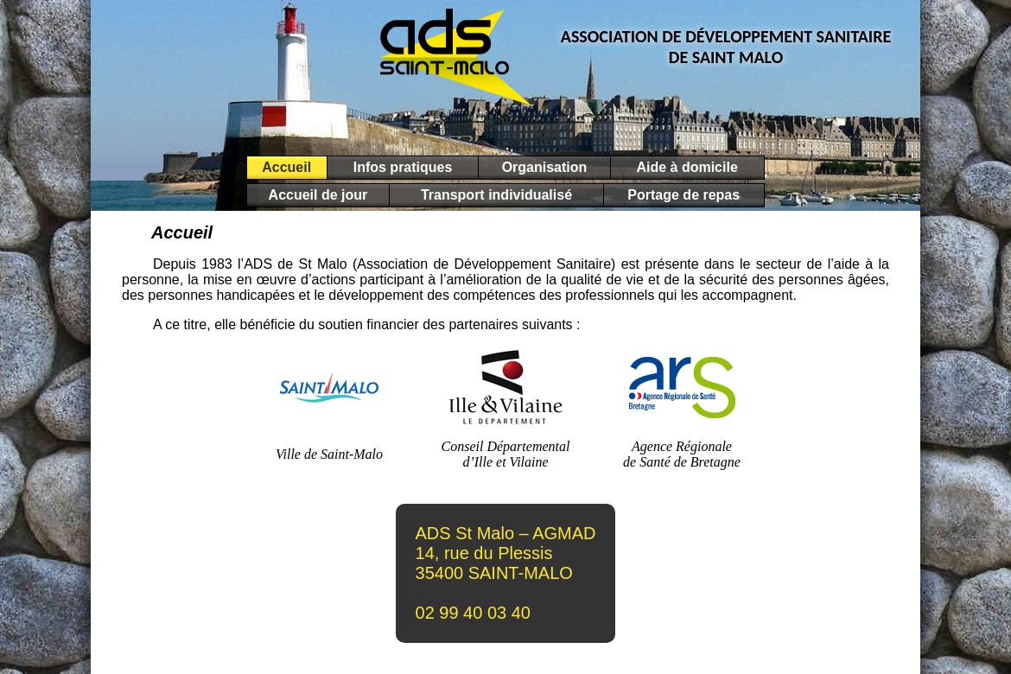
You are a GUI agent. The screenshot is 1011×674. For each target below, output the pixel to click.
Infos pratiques (402, 167)
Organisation (544, 167)
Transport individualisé (495, 195)
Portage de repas (684, 195)
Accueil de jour (318, 195)
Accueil (286, 167)
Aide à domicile (687, 167)
